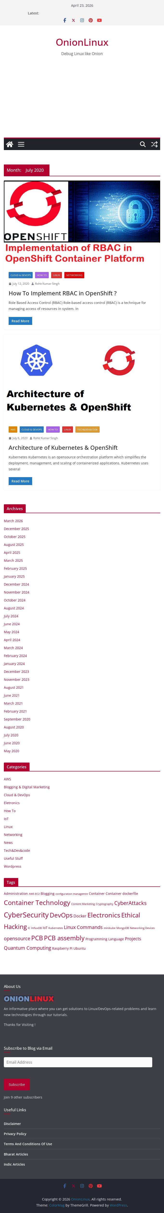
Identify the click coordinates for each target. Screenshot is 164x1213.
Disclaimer (12, 1123)
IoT (6, 818)
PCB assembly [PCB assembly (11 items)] (64, 938)
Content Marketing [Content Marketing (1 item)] (83, 904)
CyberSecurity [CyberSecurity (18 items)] (26, 915)
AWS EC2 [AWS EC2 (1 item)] (34, 894)
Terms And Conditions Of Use (28, 1144)
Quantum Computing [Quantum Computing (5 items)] (27, 948)
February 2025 (15, 568)
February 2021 (15, 711)
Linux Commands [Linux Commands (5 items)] (83, 927)
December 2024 (16, 584)
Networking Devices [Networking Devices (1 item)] (142, 928)
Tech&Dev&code (87, 429)
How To (42, 275)
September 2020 (17, 719)
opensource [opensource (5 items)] (17, 938)
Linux (56, 275)
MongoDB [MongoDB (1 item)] (122, 928)
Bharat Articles (16, 1154)
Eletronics (12, 803)
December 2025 (16, 528)
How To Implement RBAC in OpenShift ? (63, 293)
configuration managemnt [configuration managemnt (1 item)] (71, 894)
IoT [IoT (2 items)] (45, 927)
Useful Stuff (13, 858)
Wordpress (12, 866)
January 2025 (14, 576)
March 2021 (13, 703)
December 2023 (16, 671)
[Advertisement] (82, 101)
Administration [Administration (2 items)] (16, 893)
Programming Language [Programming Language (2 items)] (104, 939)
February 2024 (15, 655)
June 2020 (12, 743)
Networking (74, 275)
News (8, 842)
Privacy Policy (15, 1133)
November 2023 (16, 679)
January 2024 (14, 663)
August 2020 (14, 727)
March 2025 (13, 560)
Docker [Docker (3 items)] (79, 916)
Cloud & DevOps (21, 275)
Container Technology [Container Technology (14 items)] (37, 902)
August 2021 (14, 687)
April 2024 (12, 640)
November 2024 (16, 592)
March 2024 (13, 647)
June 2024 (12, 624)
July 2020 (11, 735)
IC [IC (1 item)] (29, 928)
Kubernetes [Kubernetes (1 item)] (56, 928)
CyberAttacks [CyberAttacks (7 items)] (130, 902)
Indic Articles (14, 1164)
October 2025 (14, 536)
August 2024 (14, 608)
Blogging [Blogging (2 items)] (48, 893)
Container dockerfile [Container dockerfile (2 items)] (122, 893)
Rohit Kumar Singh (47, 284)
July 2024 (11, 616)
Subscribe (17, 1084)
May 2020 (11, 751)
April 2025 (12, 552)
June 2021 (12, 695)
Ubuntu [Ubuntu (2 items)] (79, 948)
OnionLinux (82, 42)
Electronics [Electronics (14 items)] (103, 914)
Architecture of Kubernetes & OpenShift (63, 447)
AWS (13, 429)
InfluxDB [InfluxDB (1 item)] (36, 928)
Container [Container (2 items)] (97, 893)
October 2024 (14, 600)
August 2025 (14, 544)
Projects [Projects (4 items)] (133, 938)
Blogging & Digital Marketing (27, 787)
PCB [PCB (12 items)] (37, 938)
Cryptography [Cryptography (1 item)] (104, 904)
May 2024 (11, 632)
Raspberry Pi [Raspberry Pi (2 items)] (62, 948)
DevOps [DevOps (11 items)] (61, 915)
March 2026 (13, 520)
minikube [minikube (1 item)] (109, 928)
